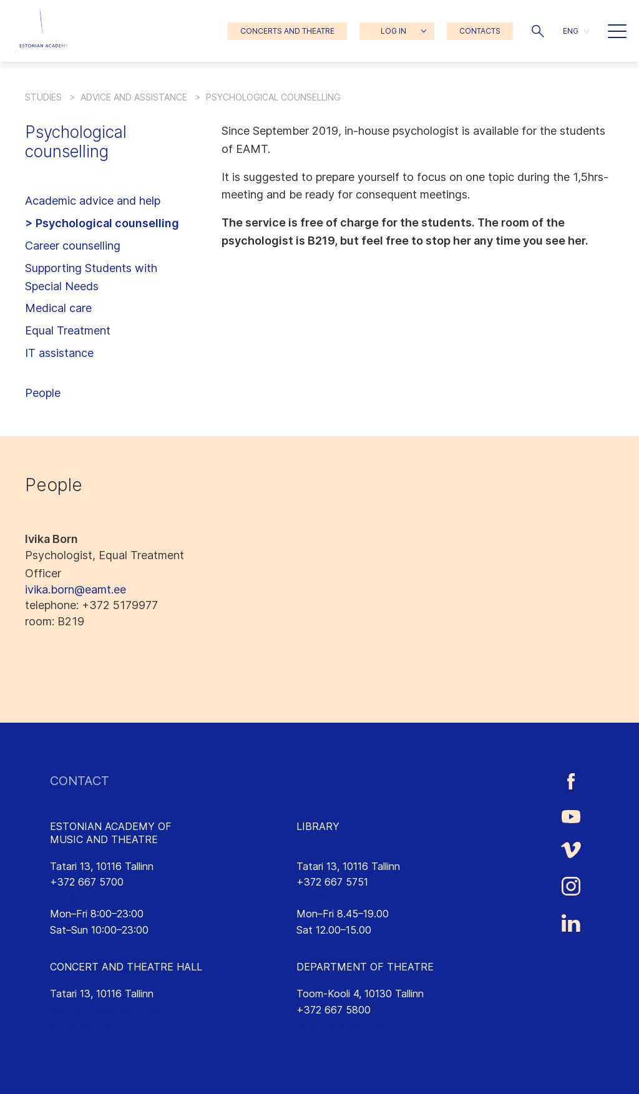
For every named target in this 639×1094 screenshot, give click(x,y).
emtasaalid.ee (82, 1025)
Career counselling (72, 245)
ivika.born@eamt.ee (75, 589)
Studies (43, 97)
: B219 (54, 621)
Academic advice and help (92, 200)
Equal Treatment (67, 330)
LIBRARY (317, 826)
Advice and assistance (133, 97)
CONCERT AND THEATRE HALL (126, 966)
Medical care (58, 308)
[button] (538, 31)
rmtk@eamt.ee (330, 898)
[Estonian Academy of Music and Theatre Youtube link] (571, 815)
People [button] (43, 393)
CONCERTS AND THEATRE (287, 31)
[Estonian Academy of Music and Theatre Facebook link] (571, 781)
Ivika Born (51, 538)
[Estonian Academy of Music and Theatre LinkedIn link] (571, 923)
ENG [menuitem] (570, 31)
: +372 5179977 (91, 605)
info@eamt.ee (82, 898)
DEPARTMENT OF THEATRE (365, 966)
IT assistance (59, 352)
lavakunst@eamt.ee (341, 1025)
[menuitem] (576, 31)
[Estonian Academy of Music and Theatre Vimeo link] (571, 850)
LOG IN (393, 31)
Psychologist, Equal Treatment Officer (104, 564)
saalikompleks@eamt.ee (104, 1010)
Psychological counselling (107, 223)
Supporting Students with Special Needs (91, 277)
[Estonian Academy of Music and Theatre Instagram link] (571, 886)
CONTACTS (479, 31)
